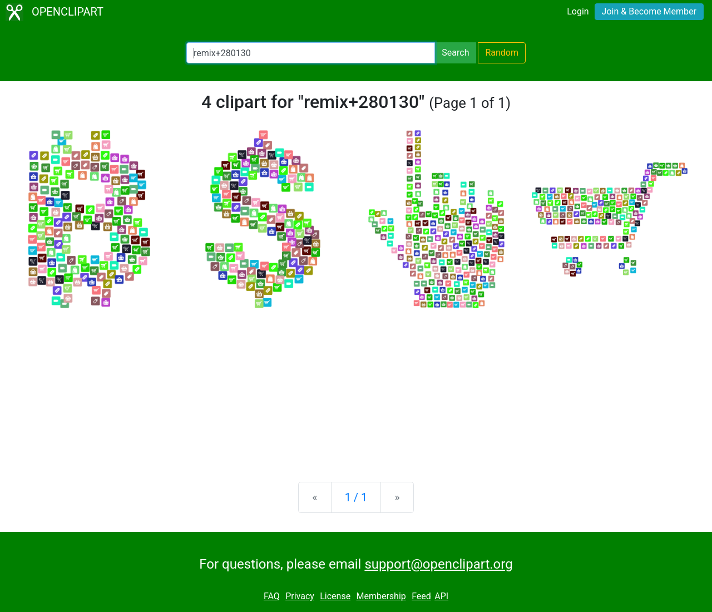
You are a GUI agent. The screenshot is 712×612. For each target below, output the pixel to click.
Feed (421, 596)
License (335, 596)
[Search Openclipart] (310, 52)
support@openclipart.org (438, 564)
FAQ (272, 596)
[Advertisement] (356, 386)
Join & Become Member (649, 11)
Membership (381, 596)
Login (578, 11)
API (441, 596)
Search (455, 52)
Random (501, 52)
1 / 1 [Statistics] (356, 497)
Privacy (299, 596)
